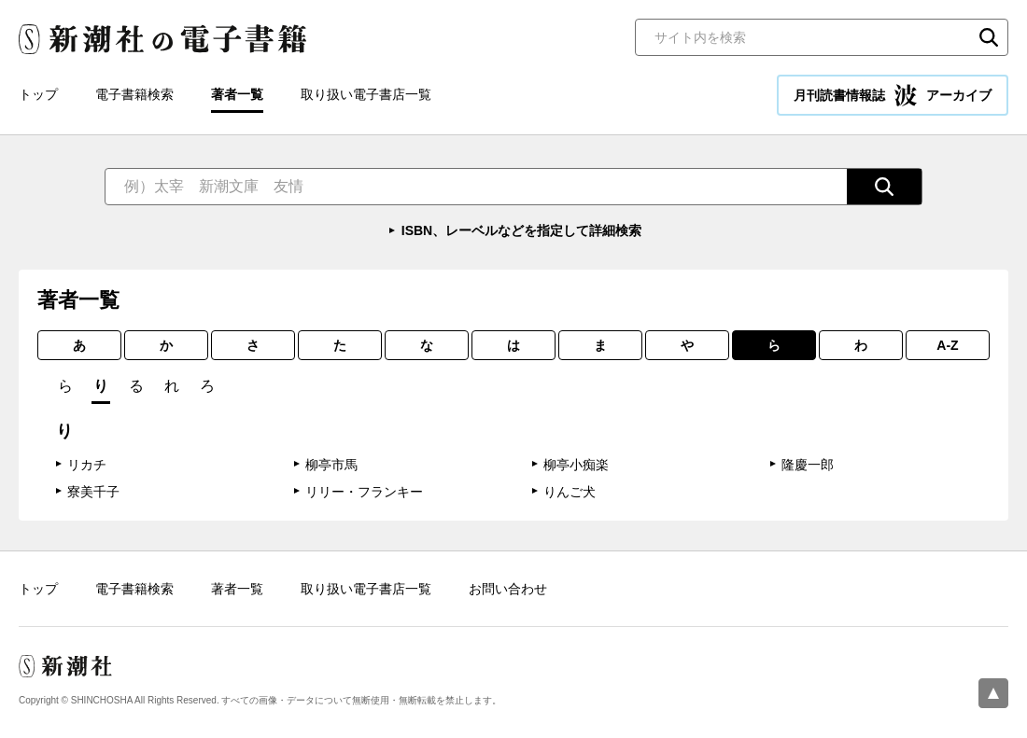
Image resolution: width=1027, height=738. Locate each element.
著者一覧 (237, 94)
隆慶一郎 (807, 464)
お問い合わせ (508, 588)
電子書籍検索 (134, 94)
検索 (989, 37)
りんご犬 (569, 491)
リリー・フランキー (364, 491)
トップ (38, 94)
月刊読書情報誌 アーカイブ (893, 95)
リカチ (86, 464)
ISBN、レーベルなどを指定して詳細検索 (521, 230)
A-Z (947, 345)
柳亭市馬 (331, 464)
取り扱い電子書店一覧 (366, 94)
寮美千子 (93, 491)
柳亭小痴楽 (576, 464)
